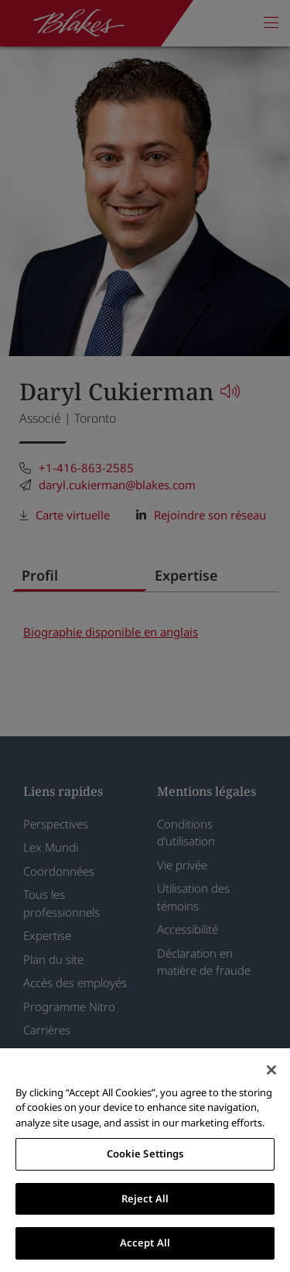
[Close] (271, 1070)
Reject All (145, 1198)
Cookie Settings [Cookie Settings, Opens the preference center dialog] (145, 1154)
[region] (145, 1160)
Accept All (145, 1243)
